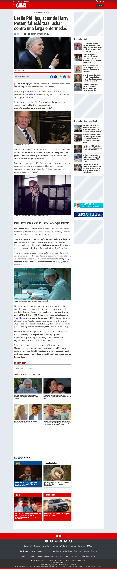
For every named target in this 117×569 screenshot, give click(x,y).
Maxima (94, 551)
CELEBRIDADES (38, 13)
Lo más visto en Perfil (86, 121)
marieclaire (57, 463)
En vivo (100, 6)
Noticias (37, 546)
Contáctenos (49, 556)
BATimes (90, 546)
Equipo (67, 556)
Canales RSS (25, 556)
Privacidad (59, 556)
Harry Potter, (30, 94)
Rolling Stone (67, 551)
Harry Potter (24, 231)
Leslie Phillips (19, 368)
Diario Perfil (28, 546)
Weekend (63, 546)
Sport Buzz (78, 551)
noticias (28, 463)
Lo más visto (81, 39)
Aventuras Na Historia (53, 551)
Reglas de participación (80, 556)
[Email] (68, 76)
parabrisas (57, 495)
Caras (33, 551)
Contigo (40, 551)
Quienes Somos (36, 556)
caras (28, 495)
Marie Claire (46, 546)
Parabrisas (72, 546)
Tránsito (94, 556)
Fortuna (55, 546)
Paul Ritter (30, 368)
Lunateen (81, 546)
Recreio (86, 551)
